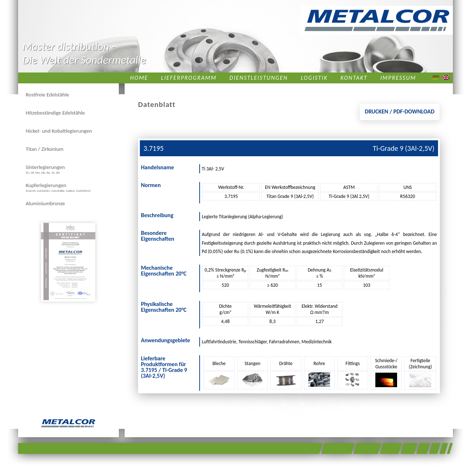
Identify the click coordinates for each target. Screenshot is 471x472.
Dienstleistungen (258, 77)
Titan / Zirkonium (44, 149)
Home (139, 77)
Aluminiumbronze (45, 203)
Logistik (314, 77)
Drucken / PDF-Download (399, 111)
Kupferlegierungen (58, 187)
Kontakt (354, 77)
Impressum (398, 77)
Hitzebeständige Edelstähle (55, 112)
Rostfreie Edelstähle (47, 94)
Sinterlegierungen (45, 169)
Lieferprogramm (189, 77)
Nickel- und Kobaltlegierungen (59, 131)
